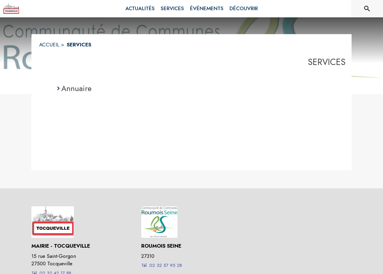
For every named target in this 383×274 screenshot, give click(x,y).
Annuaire (76, 88)
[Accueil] (11, 9)
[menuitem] (140, 8)
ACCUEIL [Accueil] (49, 44)
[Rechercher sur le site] (367, 9)
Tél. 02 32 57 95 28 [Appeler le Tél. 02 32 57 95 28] (161, 265)
